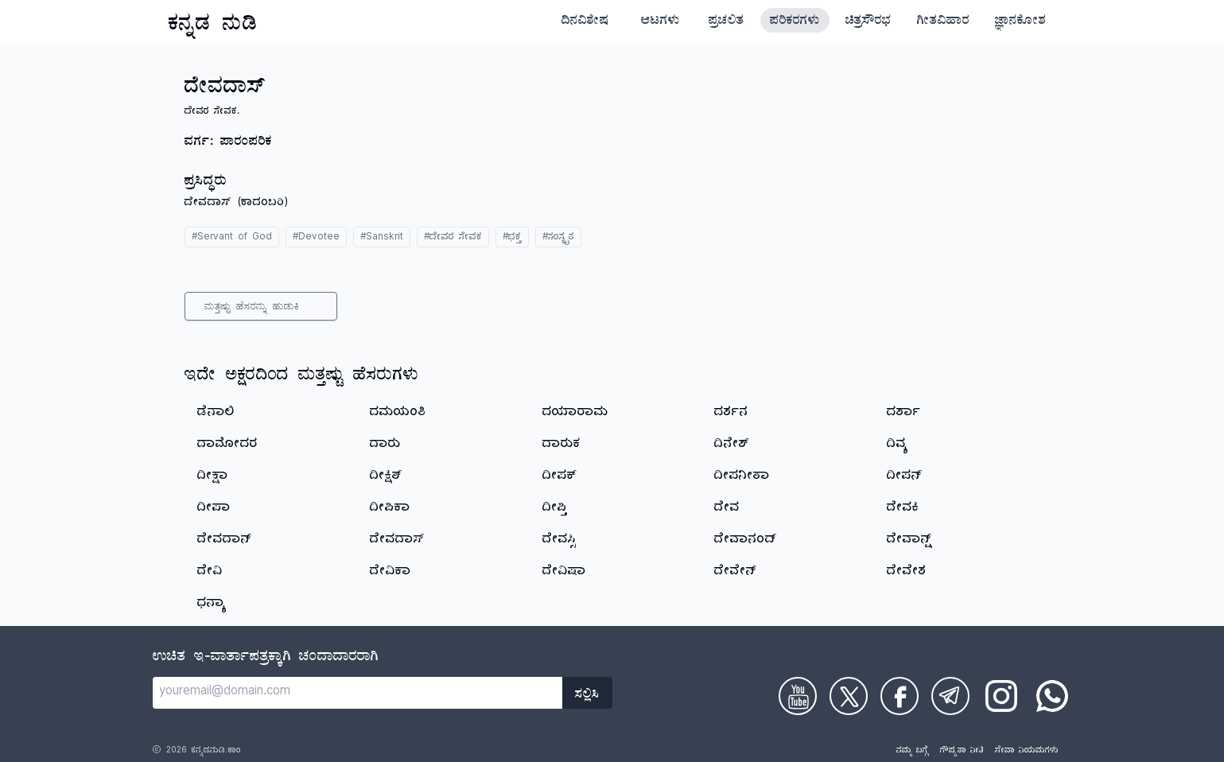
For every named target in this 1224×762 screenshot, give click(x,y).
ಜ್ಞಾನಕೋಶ (1020, 22)
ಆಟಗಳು (660, 22)
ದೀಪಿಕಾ (390, 509)
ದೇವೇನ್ (735, 572)
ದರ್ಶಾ (904, 413)
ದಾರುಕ (561, 445)
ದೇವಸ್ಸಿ (559, 541)
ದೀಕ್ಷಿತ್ (386, 477)
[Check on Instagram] (1001, 696)
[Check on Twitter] (849, 696)
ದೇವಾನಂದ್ (745, 541)
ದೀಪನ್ (904, 477)
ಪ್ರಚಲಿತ (726, 22)
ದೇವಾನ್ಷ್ (910, 541)
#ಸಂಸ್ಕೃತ (558, 238)
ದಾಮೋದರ (227, 445)
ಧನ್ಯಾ (212, 604)
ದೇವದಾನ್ (224, 541)
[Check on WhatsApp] (1052, 696)
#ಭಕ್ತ (512, 238)
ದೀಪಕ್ (559, 477)
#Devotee (316, 238)
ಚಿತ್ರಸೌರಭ (868, 22)
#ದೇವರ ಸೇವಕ (453, 238)
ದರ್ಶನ (731, 413)
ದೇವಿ (210, 572)
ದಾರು (385, 445)
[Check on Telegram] (950, 696)
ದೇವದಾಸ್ (397, 541)
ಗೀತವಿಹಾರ (943, 22)
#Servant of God (232, 238)
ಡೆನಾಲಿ (216, 413)
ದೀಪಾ (214, 509)
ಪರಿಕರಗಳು (795, 22)
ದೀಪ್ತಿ (554, 509)
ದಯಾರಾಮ (575, 413)
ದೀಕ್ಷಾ (212, 477)
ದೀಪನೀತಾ (742, 477)
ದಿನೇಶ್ (731, 445)
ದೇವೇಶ (907, 572)
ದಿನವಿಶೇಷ (585, 22)
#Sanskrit (381, 238)
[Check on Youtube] (798, 696)
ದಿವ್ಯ (897, 445)
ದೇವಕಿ (903, 509)
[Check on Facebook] (899, 696)
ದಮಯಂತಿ (398, 413)
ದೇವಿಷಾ (564, 572)
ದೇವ (727, 509)
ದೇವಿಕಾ (390, 572)
